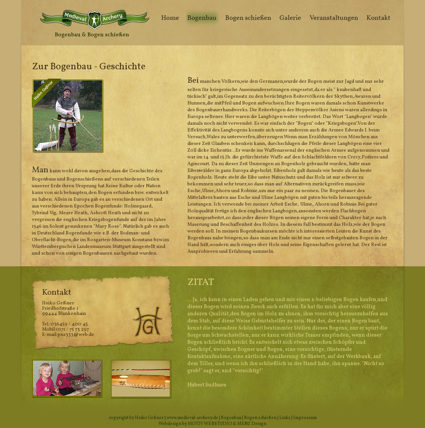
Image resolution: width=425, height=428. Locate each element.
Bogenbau (231, 418)
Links (284, 418)
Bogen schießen (260, 418)
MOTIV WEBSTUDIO (210, 424)
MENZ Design (251, 424)
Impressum (305, 418)
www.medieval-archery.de (192, 418)
